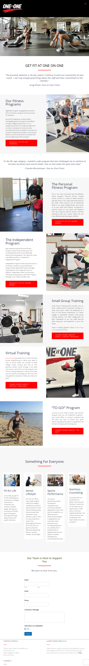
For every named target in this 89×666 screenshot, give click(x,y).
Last (38, 587)
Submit (28, 634)
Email (26, 591)
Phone (26, 600)
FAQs (80, 653)
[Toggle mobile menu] (85, 4)
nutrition (29, 124)
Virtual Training (11, 358)
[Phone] (36, 604)
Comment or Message (31, 610)
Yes (28, 629)
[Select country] (26, 604)
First (25, 587)
